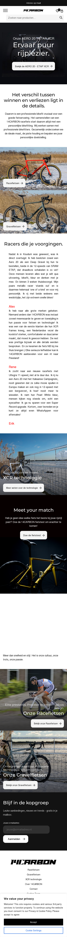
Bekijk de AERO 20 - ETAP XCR (32, 66)
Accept (33, 922)
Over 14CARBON (33, 884)
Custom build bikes (33, 2)
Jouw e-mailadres (26, 827)
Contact (34, 888)
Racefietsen (12, 183)
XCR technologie (33, 879)
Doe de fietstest (32, 535)
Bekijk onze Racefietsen (46, 723)
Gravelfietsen (13, 226)
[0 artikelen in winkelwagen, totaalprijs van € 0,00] (62, 11)
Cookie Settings (34, 930)
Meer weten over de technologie (22, 487)
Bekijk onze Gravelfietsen (18, 785)
